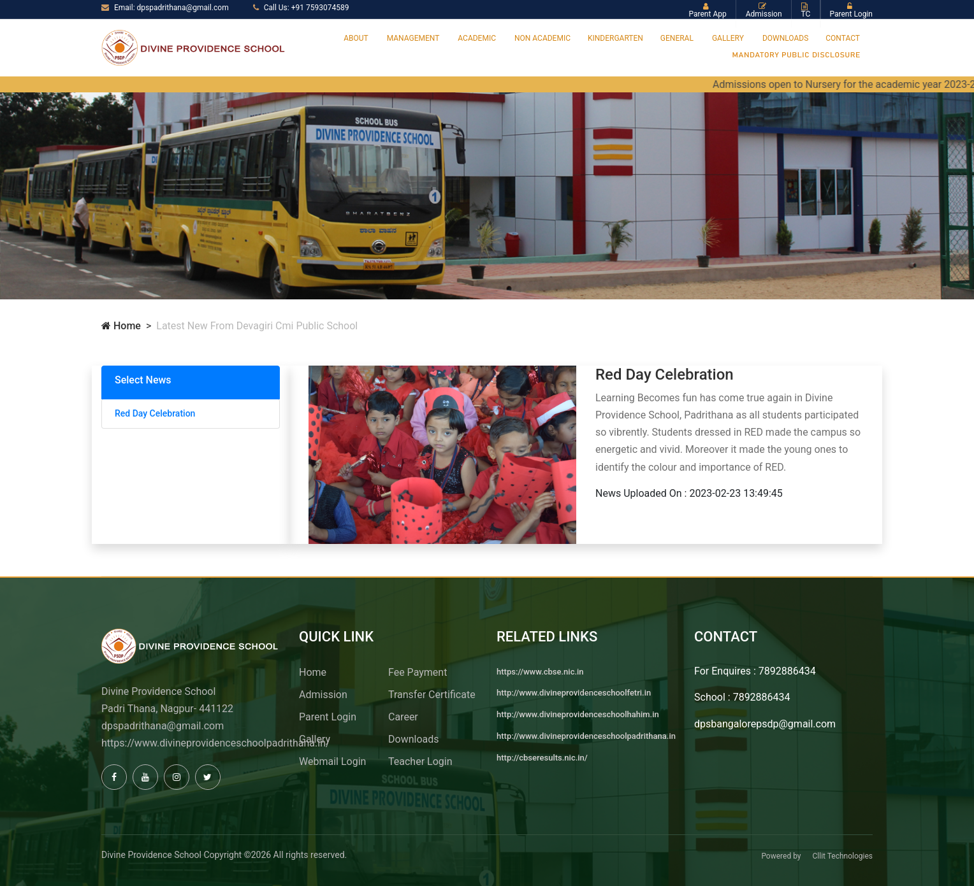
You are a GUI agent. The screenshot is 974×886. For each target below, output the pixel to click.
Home (121, 326)
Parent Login (327, 717)
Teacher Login (420, 761)
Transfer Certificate (432, 695)
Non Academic (542, 38)
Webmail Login (332, 761)
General (677, 38)
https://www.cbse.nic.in (540, 671)
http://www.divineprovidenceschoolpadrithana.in (586, 736)
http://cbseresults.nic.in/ (542, 757)
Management (413, 38)
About (356, 38)
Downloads (785, 38)
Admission (323, 695)
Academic (477, 38)
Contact (842, 38)
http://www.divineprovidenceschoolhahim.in (578, 714)
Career (403, 717)
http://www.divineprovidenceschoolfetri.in (574, 692)
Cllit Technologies (842, 856)
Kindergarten (615, 38)
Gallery (728, 38)
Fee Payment (417, 672)
